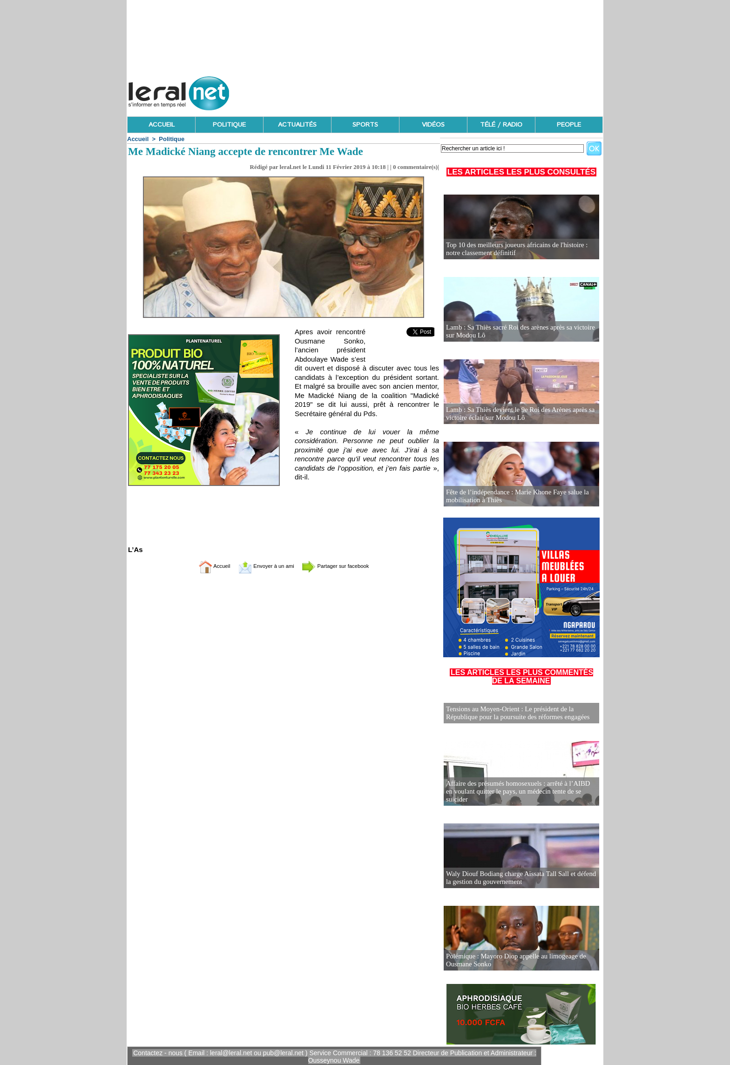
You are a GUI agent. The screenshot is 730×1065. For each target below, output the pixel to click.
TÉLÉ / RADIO (501, 124)
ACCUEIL (162, 124)
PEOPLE (569, 124)
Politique (171, 138)
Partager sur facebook (345, 566)
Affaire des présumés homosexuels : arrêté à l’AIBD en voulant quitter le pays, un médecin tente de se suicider (518, 795)
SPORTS (365, 124)
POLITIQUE (229, 124)
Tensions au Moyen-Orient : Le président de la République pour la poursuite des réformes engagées (514, 712)
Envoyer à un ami (260, 566)
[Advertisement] (433, 91)
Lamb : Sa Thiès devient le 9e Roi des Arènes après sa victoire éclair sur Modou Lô (516, 414)
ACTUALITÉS (297, 124)
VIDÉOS (433, 124)
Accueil (138, 138)
